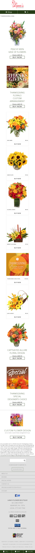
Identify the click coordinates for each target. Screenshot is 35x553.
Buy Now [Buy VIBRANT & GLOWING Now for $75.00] (17, 248)
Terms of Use (29, 547)
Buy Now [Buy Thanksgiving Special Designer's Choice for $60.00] (17, 404)
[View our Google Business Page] (19, 496)
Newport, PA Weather (9, 544)
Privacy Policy (6, 547)
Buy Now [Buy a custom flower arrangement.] (17, 437)
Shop (9, 12)
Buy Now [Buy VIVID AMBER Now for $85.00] (17, 144)
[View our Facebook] (16, 496)
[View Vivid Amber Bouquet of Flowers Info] (17, 126)
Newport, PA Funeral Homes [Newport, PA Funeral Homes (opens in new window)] (10, 541)
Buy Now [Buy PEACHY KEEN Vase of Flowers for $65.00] (17, 57)
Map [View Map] (17, 552)
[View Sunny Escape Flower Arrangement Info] (17, 160)
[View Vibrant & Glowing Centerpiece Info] (17, 230)
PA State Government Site (24, 544)
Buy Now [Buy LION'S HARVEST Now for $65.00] (17, 317)
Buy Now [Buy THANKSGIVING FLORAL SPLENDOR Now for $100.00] (17, 282)
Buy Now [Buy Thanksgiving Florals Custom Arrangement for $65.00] (17, 106)
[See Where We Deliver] (17, 469)
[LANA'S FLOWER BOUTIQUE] (18, 8)
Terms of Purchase (18, 547)
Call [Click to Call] (5, 552)
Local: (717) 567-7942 (17, 508)
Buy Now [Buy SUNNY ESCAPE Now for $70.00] (17, 179)
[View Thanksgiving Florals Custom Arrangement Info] (17, 77)
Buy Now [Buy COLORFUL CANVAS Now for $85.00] (17, 213)
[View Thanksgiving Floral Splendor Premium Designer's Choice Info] (17, 264)
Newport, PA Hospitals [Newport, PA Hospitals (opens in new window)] (26, 541)
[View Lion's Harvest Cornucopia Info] (17, 299)
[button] (17, 525)
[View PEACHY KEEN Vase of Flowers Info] (17, 33)
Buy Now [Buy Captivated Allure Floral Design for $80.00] (17, 358)
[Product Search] (18, 460)
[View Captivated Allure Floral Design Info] (17, 334)
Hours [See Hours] (29, 552)
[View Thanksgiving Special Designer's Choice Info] (17, 378)
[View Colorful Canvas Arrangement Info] (17, 195)
